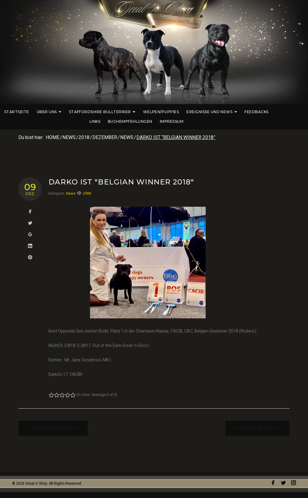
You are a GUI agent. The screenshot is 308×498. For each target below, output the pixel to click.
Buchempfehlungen (138, 121)
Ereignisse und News (220, 112)
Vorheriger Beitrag (55, 428)
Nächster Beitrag (255, 428)
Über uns (57, 112)
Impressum (180, 121)
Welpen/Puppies (169, 112)
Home (52, 137)
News (69, 137)
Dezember (104, 137)
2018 (84, 137)
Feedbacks (265, 112)
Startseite (25, 112)
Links (290, 112)
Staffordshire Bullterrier (110, 112)
